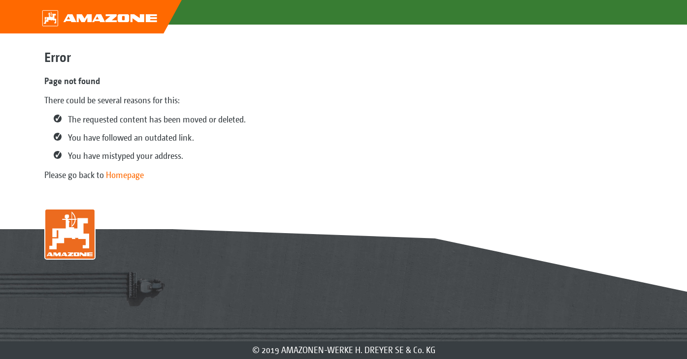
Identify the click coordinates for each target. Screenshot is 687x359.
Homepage (125, 175)
